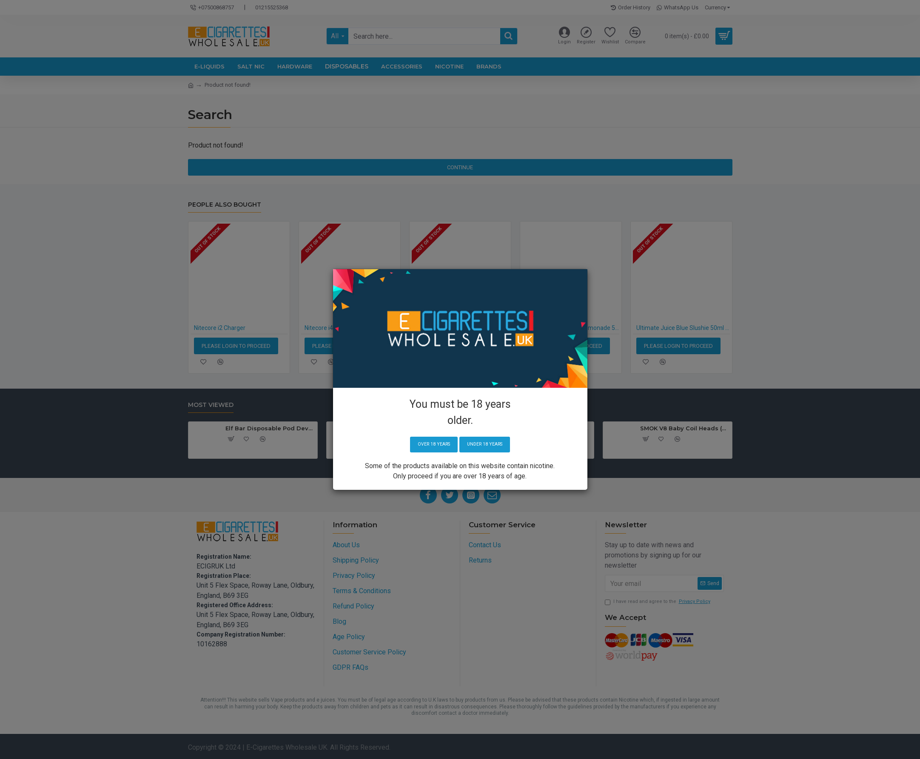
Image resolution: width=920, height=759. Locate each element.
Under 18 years (488, 444)
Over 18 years (430, 444)
